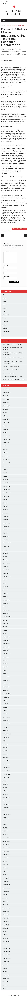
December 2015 (6, 643)
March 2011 (5, 834)
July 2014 (5, 700)
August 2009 (6, 891)
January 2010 (6, 881)
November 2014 (6, 687)
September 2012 (7, 774)
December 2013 (6, 724)
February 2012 (6, 797)
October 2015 (6, 650)
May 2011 (5, 827)
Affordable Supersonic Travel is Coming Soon (13, 358)
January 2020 (6, 516)
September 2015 (7, 653)
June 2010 (5, 864)
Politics (4, 318)
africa (4, 294)
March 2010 (5, 874)
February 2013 (6, 757)
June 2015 (5, 663)
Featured (7, 230)
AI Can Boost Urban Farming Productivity (12, 376)
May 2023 (5, 432)
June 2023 (5, 429)
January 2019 (6, 536)
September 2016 (7, 616)
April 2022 (5, 452)
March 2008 (5, 938)
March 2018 (5, 559)
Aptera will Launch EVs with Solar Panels (12, 369)
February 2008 (6, 941)
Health (4, 311)
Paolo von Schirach (19, 25)
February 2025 (6, 399)
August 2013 (6, 737)
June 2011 (5, 824)
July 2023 (5, 426)
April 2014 (5, 710)
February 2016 (6, 636)
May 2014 (5, 707)
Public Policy (6, 321)
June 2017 (5, 586)
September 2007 (7, 958)
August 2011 (6, 817)
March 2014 (5, 713)
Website (7, 276)
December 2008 (6, 914)
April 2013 (5, 750)
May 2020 (5, 503)
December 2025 (6, 389)
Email (7, 271)
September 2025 (7, 392)
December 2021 (6, 459)
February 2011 (6, 837)
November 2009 (6, 888)
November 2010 (6, 847)
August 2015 (6, 657)
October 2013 (6, 730)
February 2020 (6, 513)
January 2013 (6, 760)
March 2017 (5, 596)
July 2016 (5, 620)
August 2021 (6, 469)
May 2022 (5, 449)
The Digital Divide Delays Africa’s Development (14, 379)
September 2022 (7, 439)
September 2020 (7, 492)
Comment (8, 251)
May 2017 (5, 590)
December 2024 (6, 405)
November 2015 (6, 647)
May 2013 (5, 747)
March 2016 (5, 633)
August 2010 (6, 857)
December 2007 (6, 948)
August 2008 (6, 924)
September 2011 (7, 814)
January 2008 (6, 945)
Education (5, 301)
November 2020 (6, 489)
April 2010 (5, 871)
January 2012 (6, 801)
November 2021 (6, 462)
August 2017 (6, 580)
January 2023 (6, 436)
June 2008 (5, 928)
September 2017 (7, 576)
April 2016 (5, 630)
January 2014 (6, 720)
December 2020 (6, 486)
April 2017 (5, 593)
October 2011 (6, 811)
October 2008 (6, 918)
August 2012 (6, 777)
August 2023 (6, 422)
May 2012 (5, 787)
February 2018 (6, 563)
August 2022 (6, 442)
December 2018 (6, 539)
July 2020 (5, 499)
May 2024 (5, 412)
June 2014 (5, 703)
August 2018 (6, 546)
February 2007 (6, 975)
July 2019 (5, 529)
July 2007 (5, 965)
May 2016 (5, 626)
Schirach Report (14, 12)
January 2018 (6, 566)
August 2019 (6, 526)
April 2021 (5, 476)
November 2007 (6, 951)
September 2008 (7, 921)
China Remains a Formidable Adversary (12, 344)
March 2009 (5, 904)
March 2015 (5, 673)
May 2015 (5, 667)
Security (5, 324)
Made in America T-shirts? (9, 373)
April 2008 (5, 934)
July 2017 (5, 583)
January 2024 (6, 419)
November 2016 (6, 610)
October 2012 (6, 770)
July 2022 (5, 446)
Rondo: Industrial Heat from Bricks (11, 366)
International (22, 228)
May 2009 (5, 901)
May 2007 (5, 971)
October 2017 (6, 573)
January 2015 (6, 680)
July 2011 (5, 821)
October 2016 (6, 613)
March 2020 (5, 509)
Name (7, 265)
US (3, 335)
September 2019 (7, 523)
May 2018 (5, 556)
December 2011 (6, 804)
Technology (5, 328)
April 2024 (5, 415)
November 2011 (6, 807)
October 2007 (6, 955)
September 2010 (7, 854)
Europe (4, 308)
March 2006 (5, 985)
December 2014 (6, 683)
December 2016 (6, 606)
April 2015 (5, 670)
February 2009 (6, 908)
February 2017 (6, 600)
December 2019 (6, 519)
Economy (15, 228)
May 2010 (5, 868)
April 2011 (5, 831)
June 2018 (5, 553)
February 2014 (6, 717)
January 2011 (6, 841)
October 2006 (6, 981)
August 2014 (6, 697)
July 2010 (5, 861)
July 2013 (5, 740)
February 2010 (6, 878)
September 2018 (7, 543)
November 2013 (6, 727)
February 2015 (6, 677)
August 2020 (6, 496)
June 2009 (5, 898)
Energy (4, 304)
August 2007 (6, 961)
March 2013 (5, 754)
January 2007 (6, 978)
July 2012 (5, 780)
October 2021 (6, 466)
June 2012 (5, 784)
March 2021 (5, 479)
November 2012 (6, 767)
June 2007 (5, 968)
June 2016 (5, 623)
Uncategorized (6, 331)
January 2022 (6, 456)
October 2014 (6, 690)
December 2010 (6, 844)
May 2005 (5, 988)
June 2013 (5, 744)
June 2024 (5, 409)
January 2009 (6, 911)
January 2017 (6, 603)
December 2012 (6, 764)
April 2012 (5, 791)
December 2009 (6, 884)
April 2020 (5, 506)
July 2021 (5, 472)
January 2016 (6, 640)
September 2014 (7, 693)
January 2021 (6, 482)
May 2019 (5, 533)
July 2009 (5, 894)
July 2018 (5, 549)
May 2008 (5, 931)
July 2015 (5, 660)
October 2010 (6, 851)
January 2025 (6, 402)
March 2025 (5, 395)
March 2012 (5, 794)
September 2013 (7, 734)
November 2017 (6, 570)
